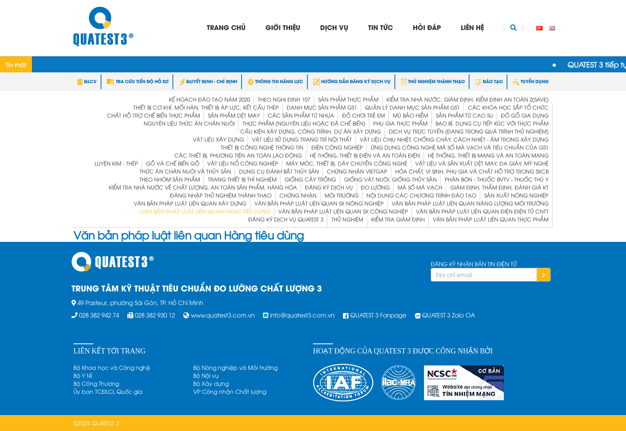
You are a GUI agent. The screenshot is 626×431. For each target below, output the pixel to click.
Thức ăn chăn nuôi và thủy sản (185, 171)
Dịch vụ (334, 27)
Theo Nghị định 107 (284, 99)
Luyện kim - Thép (116, 163)
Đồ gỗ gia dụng (525, 115)
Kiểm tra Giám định (398, 219)
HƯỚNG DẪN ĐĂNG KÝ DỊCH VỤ (351, 81)
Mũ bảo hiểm (410, 115)
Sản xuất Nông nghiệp (516, 195)
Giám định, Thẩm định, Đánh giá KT (499, 187)
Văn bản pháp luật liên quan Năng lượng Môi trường (470, 203)
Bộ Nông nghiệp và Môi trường (235, 367)
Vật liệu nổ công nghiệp (242, 163)
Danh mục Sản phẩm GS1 (322, 107)
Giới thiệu (282, 27)
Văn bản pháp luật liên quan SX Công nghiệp (343, 211)
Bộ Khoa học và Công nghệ (111, 367)
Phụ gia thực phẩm (400, 123)
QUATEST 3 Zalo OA (448, 315)
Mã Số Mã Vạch (420, 187)
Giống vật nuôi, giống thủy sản (390, 179)
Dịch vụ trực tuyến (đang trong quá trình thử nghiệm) (469, 131)
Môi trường (342, 195)
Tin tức (380, 27)
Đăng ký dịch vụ (329, 187)
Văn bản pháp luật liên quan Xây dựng (190, 203)
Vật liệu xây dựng (218, 139)
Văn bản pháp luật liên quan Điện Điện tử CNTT (482, 211)
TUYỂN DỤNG (531, 81)
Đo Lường (375, 187)
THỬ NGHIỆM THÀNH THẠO (433, 81)
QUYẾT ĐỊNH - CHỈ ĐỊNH (208, 81)
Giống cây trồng (310, 179)
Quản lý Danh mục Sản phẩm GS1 (412, 107)
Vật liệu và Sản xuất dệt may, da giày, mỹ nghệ (482, 163)
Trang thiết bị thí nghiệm (242, 179)
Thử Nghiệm (347, 219)
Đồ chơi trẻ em (363, 115)
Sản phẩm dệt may (234, 115)
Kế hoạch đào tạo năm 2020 (209, 99)
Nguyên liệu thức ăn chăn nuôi (189, 123)
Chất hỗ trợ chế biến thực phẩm (153, 115)
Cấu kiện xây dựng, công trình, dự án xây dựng (310, 131)
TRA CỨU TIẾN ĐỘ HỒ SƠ (137, 81)
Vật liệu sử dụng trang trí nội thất (302, 139)
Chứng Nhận (298, 195)
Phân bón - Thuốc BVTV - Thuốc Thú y (497, 179)
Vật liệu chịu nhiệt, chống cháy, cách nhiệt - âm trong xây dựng (454, 139)
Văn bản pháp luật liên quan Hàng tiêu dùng (205, 211)
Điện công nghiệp (337, 147)
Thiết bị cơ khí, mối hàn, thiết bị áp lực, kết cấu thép (206, 107)
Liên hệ (472, 27)
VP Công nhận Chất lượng (229, 391)
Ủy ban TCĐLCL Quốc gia (108, 391)
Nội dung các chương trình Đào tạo (421, 195)
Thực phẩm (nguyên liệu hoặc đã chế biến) (304, 123)
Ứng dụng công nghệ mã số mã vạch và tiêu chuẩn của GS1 (460, 147)
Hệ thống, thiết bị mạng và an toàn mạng (488, 155)
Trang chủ (226, 27)
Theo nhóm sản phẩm (169, 179)
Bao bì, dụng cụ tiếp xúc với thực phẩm (492, 123)
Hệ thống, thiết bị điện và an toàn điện (365, 155)
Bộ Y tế (82, 375)
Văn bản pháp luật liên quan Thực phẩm (491, 219)
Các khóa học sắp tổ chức (508, 107)
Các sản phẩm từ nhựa (301, 115)
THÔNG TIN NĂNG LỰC (275, 81)
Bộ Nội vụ (206, 375)
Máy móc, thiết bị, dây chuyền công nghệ (346, 163)
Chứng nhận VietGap (357, 171)
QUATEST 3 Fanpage (378, 315)
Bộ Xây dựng (211, 383)
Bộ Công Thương (96, 383)
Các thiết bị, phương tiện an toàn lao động (238, 155)
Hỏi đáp (427, 27)
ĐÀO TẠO (489, 81)
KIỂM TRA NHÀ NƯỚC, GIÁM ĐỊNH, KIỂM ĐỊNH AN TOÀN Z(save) (467, 99)
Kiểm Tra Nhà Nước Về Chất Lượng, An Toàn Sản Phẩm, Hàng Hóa (203, 187)
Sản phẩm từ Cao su (464, 115)
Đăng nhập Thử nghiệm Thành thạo (220, 195)
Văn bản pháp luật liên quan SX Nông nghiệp (319, 203)
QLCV (87, 81)
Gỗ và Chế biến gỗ (172, 163)
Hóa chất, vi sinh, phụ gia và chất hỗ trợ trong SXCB (472, 171)
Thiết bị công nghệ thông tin (262, 147)
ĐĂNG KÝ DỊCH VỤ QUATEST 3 (285, 219)
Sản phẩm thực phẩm (348, 99)
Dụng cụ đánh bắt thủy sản (279, 171)
